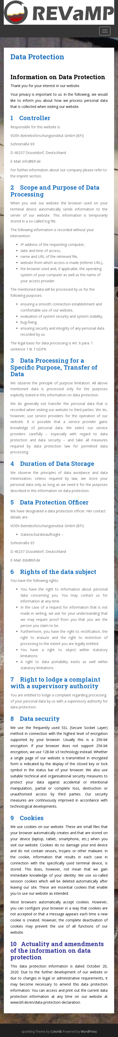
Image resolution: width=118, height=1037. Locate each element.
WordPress (89, 1031)
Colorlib (56, 1031)
